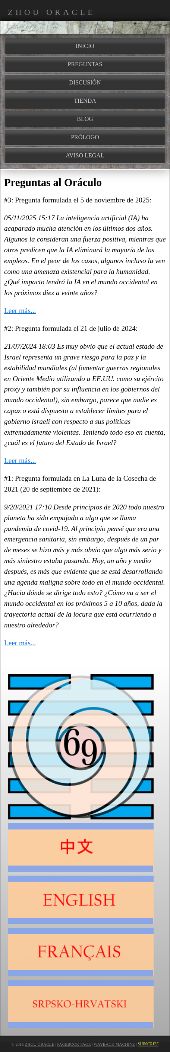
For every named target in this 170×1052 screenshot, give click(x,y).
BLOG (85, 119)
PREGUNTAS (85, 64)
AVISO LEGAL (85, 155)
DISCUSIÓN (85, 82)
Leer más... (20, 310)
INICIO (85, 46)
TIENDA (85, 100)
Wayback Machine (114, 1044)
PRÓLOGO (85, 137)
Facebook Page (74, 1044)
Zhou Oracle (39, 1044)
